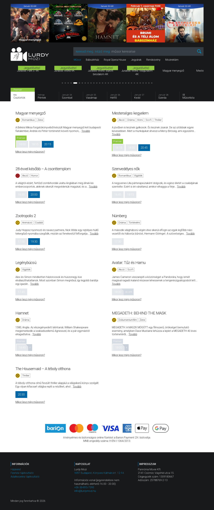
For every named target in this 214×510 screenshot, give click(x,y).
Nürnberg (119, 215)
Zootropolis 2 (25, 215)
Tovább (86, 131)
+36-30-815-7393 (84, 487)
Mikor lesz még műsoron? (30, 151)
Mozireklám (171, 59)
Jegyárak (136, 59)
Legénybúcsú (25, 262)
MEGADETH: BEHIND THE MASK (139, 313)
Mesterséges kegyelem (130, 113)
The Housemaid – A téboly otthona (42, 368)
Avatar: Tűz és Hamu (129, 262)
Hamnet (22, 313)
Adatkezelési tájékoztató (25, 476)
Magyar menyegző (30, 113)
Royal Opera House (115, 59)
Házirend (16, 469)
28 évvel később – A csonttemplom (43, 168)
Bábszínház (92, 59)
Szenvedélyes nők (126, 168)
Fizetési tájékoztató (22, 472)
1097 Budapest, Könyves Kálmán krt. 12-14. (99, 472)
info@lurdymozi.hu (85, 490)
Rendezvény (153, 59)
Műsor (77, 59)
